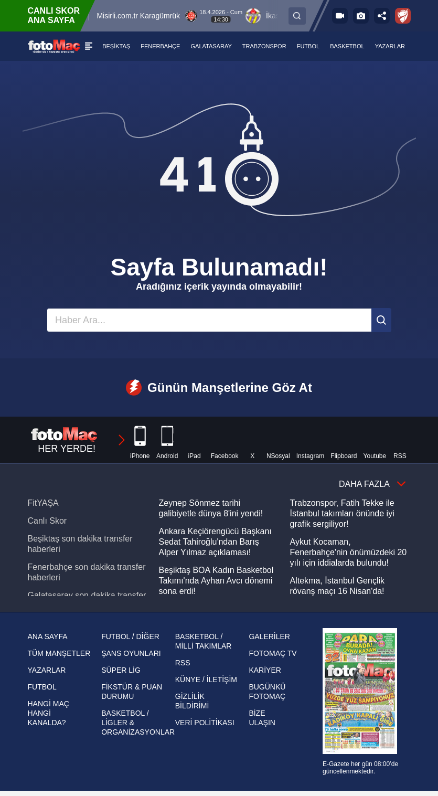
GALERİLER (269, 636)
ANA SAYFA (48, 636)
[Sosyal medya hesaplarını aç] (382, 16)
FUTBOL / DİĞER (130, 636)
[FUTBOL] (308, 46)
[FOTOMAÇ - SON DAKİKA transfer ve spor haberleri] (54, 45)
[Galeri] (361, 16)
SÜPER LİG (121, 670)
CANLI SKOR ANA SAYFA (54, 15)
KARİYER (265, 670)
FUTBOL (42, 687)
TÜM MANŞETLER (59, 653)
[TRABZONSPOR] (264, 46)
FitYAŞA (43, 502)
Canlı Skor (47, 520)
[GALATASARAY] (211, 46)
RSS (182, 663)
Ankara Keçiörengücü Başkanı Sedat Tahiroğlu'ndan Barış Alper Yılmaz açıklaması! (215, 542)
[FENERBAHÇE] (161, 46)
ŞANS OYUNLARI (131, 653)
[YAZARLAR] (390, 46)
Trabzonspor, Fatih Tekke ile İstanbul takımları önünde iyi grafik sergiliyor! (342, 513)
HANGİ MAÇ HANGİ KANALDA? (48, 713)
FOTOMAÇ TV (272, 653)
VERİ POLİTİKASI (204, 722)
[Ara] (381, 320)
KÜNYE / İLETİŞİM (206, 679)
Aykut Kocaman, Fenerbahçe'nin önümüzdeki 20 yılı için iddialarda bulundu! (348, 552)
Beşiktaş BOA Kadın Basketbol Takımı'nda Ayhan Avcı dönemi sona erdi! (216, 581)
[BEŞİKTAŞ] (117, 46)
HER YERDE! (78, 440)
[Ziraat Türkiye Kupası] (403, 16)
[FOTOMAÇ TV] (340, 16)
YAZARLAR (47, 670)
